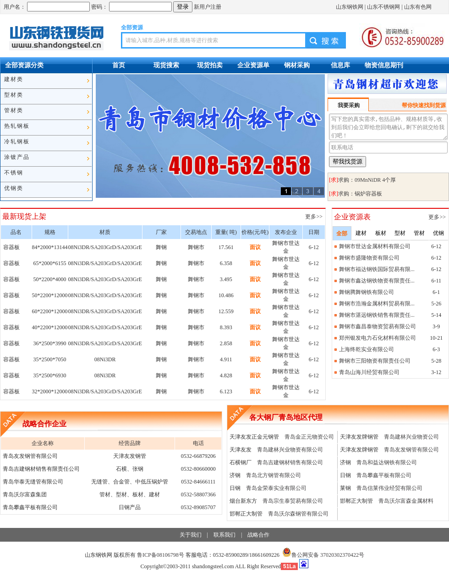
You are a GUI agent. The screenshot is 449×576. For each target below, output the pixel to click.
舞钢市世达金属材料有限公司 (375, 246)
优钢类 (13, 188)
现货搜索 (166, 65)
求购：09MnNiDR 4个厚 (367, 180)
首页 (118, 65)
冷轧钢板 (17, 141)
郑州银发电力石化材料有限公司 (377, 338)
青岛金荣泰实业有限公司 (276, 488)
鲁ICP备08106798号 (160, 555)
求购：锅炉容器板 (360, 193)
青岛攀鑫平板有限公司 (383, 475)
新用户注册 (207, 7)
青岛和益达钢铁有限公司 (386, 462)
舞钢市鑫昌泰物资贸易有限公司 (377, 326)
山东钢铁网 (349, 7)
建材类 (13, 79)
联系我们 (224, 535)
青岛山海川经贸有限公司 (369, 372)
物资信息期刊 (384, 65)
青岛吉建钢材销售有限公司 (290, 462)
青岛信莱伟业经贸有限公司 (389, 488)
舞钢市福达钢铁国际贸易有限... (377, 269)
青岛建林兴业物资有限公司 (290, 449)
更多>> (314, 216)
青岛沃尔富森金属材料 (405, 501)
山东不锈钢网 (383, 7)
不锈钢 (13, 172)
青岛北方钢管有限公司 (273, 475)
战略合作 (258, 535)
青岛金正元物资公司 (309, 437)
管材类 (13, 110)
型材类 (13, 95)
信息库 (340, 65)
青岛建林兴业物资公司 (411, 437)
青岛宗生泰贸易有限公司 (293, 501)
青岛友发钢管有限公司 (411, 449)
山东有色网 (418, 7)
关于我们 (191, 535)
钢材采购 (297, 65)
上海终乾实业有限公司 (366, 349)
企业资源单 (253, 65)
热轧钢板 (17, 126)
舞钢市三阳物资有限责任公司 (375, 361)
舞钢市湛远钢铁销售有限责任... (377, 315)
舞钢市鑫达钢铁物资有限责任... (377, 280)
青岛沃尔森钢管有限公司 (298, 514)
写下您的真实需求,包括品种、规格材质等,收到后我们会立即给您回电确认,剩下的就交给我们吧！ (388, 127)
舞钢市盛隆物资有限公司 (369, 258)
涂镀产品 (17, 157)
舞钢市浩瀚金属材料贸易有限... (377, 303)
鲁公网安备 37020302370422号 (323, 555)
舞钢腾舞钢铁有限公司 (366, 292)
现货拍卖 (210, 65)
